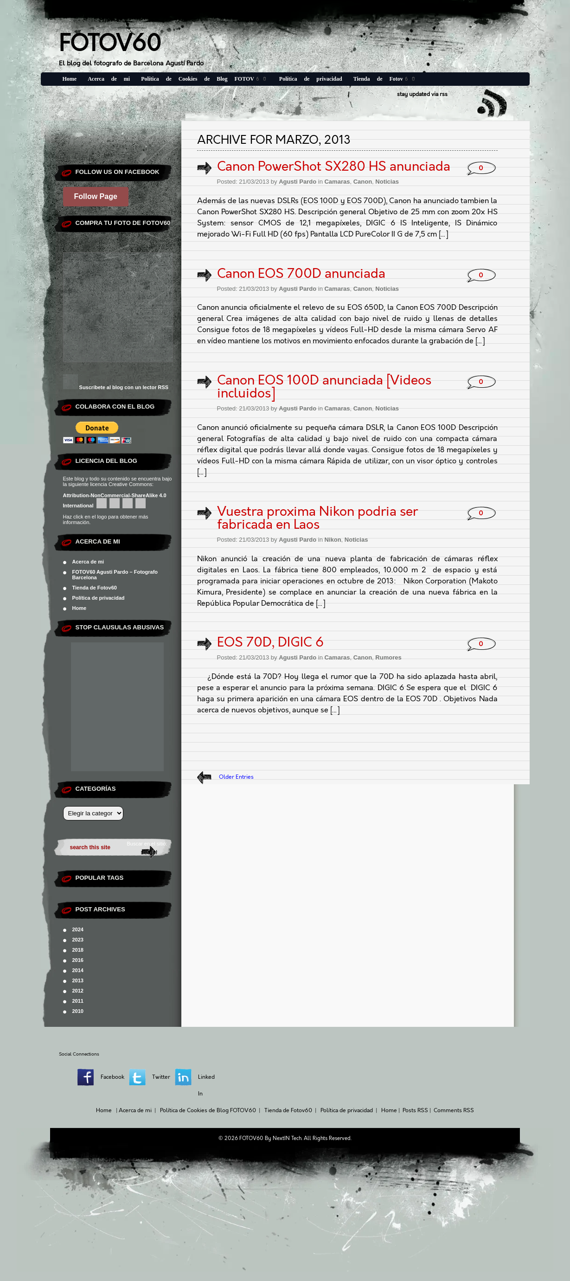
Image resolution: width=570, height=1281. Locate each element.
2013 (77, 980)
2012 (77, 990)
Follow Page (95, 196)
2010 (77, 1011)
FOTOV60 (110, 43)
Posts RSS (415, 1110)
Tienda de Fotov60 (385, 79)
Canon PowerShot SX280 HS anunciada (333, 166)
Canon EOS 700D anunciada (301, 273)
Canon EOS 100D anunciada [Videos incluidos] (324, 386)
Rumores (388, 657)
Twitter (161, 1077)
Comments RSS (454, 1110)
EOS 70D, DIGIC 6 (270, 642)
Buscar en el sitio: (147, 843)
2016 (77, 960)
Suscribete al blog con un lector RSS (124, 387)
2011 (77, 1001)
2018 (77, 950)
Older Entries (236, 777)
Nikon (332, 539)
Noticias (387, 181)
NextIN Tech (287, 1138)
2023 (77, 939)
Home (70, 79)
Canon (362, 181)
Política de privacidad (310, 79)
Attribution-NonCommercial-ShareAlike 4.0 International (115, 500)
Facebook (112, 1077)
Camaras (337, 181)
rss (444, 94)
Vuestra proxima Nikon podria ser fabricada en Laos (317, 518)
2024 (77, 929)
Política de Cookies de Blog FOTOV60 (204, 79)
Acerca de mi (109, 79)
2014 (77, 970)
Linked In (206, 1085)
